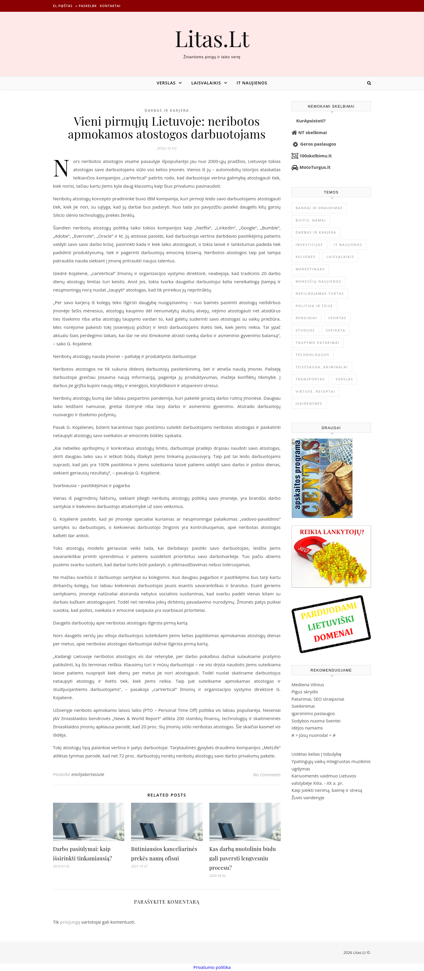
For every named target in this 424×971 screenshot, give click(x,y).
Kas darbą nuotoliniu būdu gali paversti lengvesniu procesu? (242, 858)
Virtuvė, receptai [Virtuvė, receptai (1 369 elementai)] (315, 391)
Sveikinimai (303, 706)
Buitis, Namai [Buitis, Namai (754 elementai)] (311, 220)
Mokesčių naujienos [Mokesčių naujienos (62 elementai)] (319, 281)
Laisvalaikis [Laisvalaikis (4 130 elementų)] (340, 256)
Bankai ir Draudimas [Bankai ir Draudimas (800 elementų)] (319, 208)
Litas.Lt (212, 38)
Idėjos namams (307, 728)
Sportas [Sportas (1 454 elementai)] (337, 318)
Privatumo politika (212, 967)
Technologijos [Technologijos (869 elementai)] (312, 354)
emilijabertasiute (87, 774)
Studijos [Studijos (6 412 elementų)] (305, 330)
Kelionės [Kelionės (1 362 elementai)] (306, 256)
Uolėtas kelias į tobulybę (316, 754)
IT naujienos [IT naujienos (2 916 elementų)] (348, 244)
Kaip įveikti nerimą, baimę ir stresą (327, 790)
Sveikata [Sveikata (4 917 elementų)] (335, 330)
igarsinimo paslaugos (313, 713)
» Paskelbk (86, 6)
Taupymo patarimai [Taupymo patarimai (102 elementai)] (317, 342)
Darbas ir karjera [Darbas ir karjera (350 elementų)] (316, 232)
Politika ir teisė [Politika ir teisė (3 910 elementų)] (314, 306)
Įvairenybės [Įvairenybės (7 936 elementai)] (309, 403)
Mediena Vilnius (308, 684)
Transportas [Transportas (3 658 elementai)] (310, 379)
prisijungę (70, 922)
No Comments (267, 774)
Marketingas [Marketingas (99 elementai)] (310, 269)
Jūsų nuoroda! (313, 735)
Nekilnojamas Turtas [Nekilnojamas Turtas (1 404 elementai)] (320, 293)
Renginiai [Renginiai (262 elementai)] (306, 318)
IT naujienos (252, 83)
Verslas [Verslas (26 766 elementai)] (344, 379)
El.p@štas (62, 6)
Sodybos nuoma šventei (316, 721)
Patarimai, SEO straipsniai (318, 699)
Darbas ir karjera (167, 110)
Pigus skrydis (305, 691)
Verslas (166, 83)
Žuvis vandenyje (308, 797)
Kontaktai (110, 6)
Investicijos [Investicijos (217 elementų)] (309, 244)
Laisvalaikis (206, 83)
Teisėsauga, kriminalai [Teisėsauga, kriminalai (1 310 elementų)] (322, 367)
